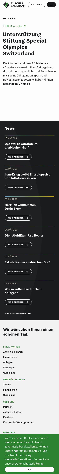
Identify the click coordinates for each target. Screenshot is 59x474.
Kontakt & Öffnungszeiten (18, 422)
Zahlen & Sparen (13, 351)
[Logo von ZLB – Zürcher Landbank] (14, 4)
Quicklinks (9, 372)
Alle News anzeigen (15, 313)
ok (29, 469)
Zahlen (7, 384)
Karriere (8, 417)
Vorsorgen (9, 367)
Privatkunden (11, 346)
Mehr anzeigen (16, 157)
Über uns (8, 401)
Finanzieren (10, 357)
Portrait (7, 406)
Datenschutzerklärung (29, 463)
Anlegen (8, 362)
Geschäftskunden (14, 379)
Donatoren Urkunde (16, 83)
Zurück (9, 19)
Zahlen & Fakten (12, 411)
